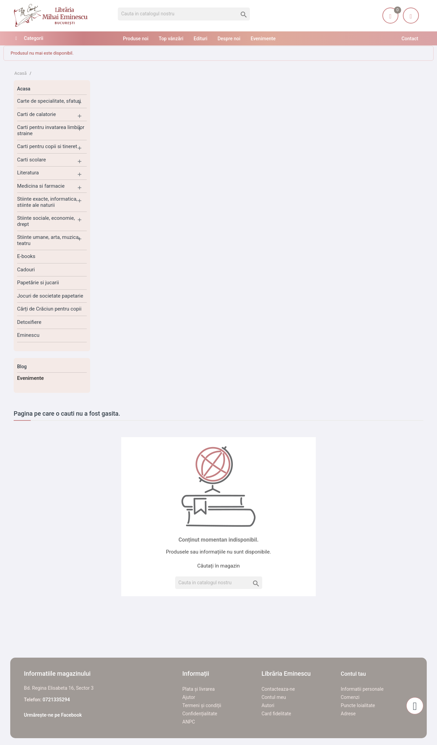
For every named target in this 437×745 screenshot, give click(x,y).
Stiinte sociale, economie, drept (46, 221)
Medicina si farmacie (41, 186)
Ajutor (188, 697)
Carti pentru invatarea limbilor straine (50, 130)
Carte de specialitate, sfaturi (49, 101)
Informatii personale (362, 689)
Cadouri (26, 270)
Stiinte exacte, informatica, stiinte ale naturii (47, 202)
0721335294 (56, 699)
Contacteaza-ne (278, 689)
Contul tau (353, 674)
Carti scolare (31, 160)
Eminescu (28, 335)
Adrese (348, 713)
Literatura (28, 173)
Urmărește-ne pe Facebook (53, 715)
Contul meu (274, 697)
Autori (268, 705)
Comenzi (350, 697)
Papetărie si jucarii (38, 283)
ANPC (188, 722)
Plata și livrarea (198, 689)
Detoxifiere (29, 322)
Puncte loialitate (358, 705)
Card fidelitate (276, 713)
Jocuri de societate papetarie (50, 296)
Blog (22, 366)
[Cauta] (184, 14)
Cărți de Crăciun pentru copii (49, 309)
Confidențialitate (199, 713)
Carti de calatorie (36, 114)
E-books (26, 256)
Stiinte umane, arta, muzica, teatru (48, 240)
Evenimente (30, 378)
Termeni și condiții (201, 705)
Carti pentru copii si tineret (47, 146)
